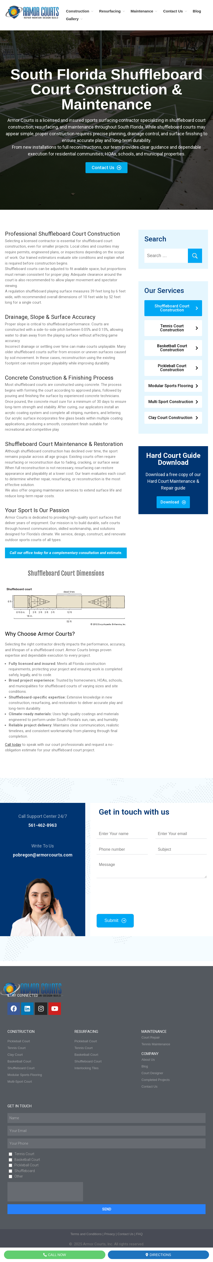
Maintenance (142, 11)
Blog (197, 11)
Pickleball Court (26, 1165)
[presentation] (130, 905)
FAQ (139, 1234)
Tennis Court (24, 1154)
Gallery (72, 19)
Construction (77, 11)
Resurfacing (110, 11)
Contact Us (173, 11)
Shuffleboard (24, 1171)
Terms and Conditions (86, 1234)
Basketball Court (27, 1160)
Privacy (109, 1234)
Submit (111, 920)
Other (18, 1176)
